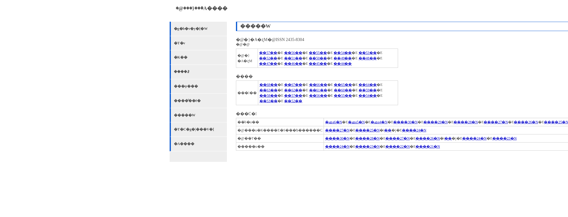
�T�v (179, 43)
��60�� (343, 90)
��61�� (318, 90)
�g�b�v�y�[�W (191, 29)
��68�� (268, 85)
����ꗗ (181, 72)
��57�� (268, 53)
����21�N (428, 146)
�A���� (184, 144)
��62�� (293, 90)
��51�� (293, 58)
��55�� (318, 53)
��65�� (343, 85)
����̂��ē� (187, 101)
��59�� (368, 90)
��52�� (268, 58)
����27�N (496, 122)
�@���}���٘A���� (202, 8)
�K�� (180, 57)
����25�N (367, 130)
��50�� (318, 58)
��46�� (293, 63)
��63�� (268, 90)
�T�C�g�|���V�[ (194, 129)
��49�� (343, 58)
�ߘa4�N (379, 122)
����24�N (414, 130)
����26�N (526, 122)
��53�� (368, 53)
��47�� (268, 63)
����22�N (397, 146)
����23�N (504, 138)
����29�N (435, 122)
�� (387, 130)
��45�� (318, 63)
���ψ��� (186, 86)
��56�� (293, 53)
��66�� (318, 85)
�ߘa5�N (356, 122)
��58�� (268, 95)
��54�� (343, 53)
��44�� (343, 63)
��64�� (368, 85)
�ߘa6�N (333, 122)
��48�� (368, 58)
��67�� (293, 85)
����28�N (465, 122)
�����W (185, 115)
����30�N (405, 122)
